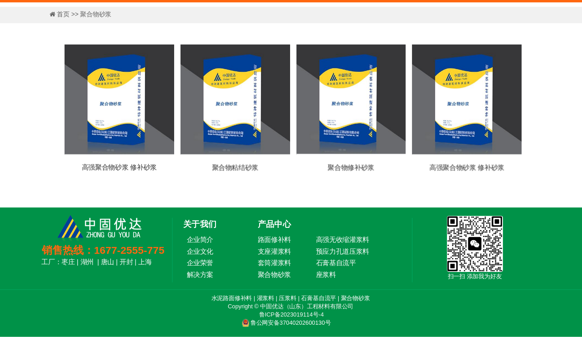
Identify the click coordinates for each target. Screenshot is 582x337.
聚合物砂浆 (355, 298)
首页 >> (68, 14)
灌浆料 (265, 298)
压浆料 (287, 298)
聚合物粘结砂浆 (235, 167)
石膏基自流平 (318, 298)
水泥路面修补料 (231, 298)
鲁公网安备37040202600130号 (291, 322)
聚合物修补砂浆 (351, 167)
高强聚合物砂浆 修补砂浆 (119, 167)
